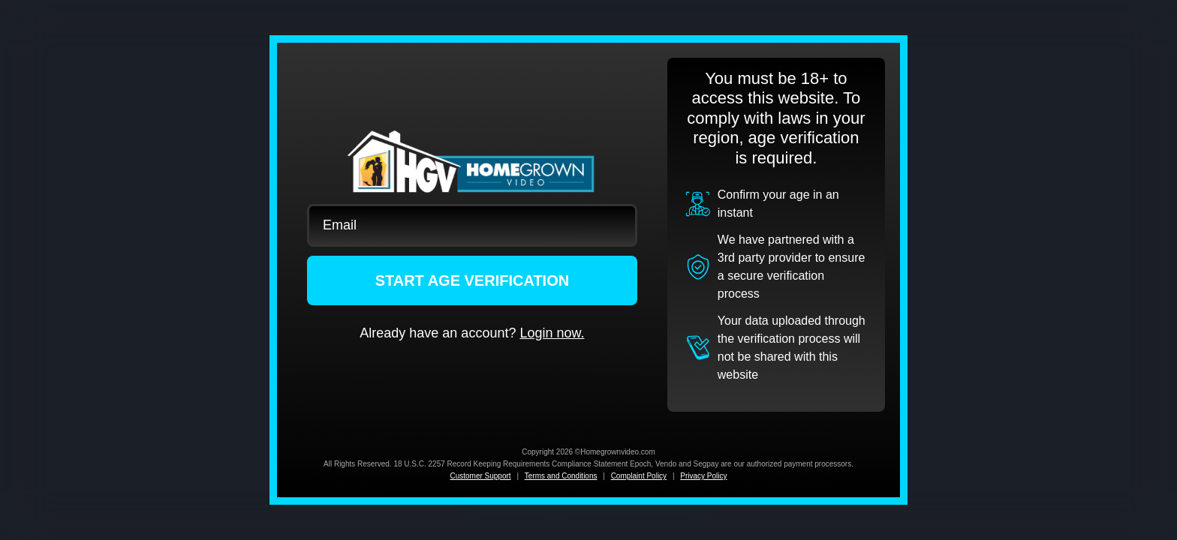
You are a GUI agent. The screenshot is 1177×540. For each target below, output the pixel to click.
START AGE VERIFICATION (472, 280)
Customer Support (480, 476)
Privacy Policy (703, 476)
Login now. (551, 333)
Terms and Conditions (561, 476)
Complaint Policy (639, 476)
